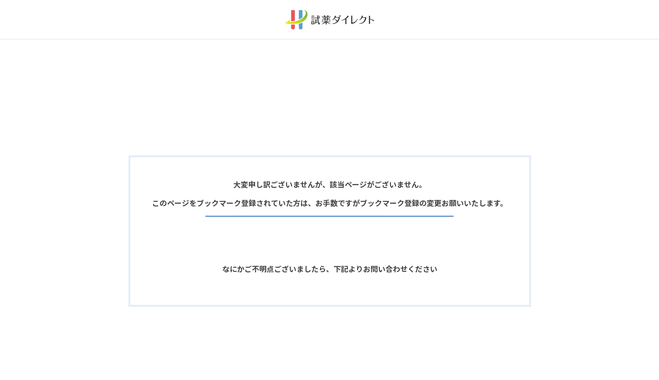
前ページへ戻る (330, 210)
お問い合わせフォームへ (329, 299)
